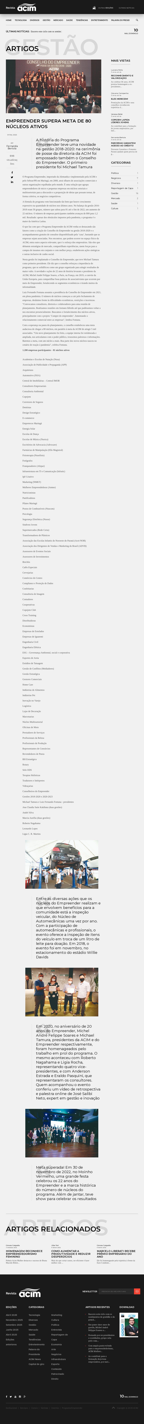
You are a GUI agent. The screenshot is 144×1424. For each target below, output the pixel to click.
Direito (54, 1379)
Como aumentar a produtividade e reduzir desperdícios (70, 1254)
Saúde (69, 20)
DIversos (34, 20)
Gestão (46, 20)
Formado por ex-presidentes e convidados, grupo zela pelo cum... (101, 1338)
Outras (105, 8)
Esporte (55, 1364)
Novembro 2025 (14, 1320)
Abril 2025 (11, 1334)
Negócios (116, 178)
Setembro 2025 (14, 1325)
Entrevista (56, 1329)
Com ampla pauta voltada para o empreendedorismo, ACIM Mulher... (100, 1349)
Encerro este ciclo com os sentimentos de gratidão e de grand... (101, 1317)
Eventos (55, 1408)
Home (9, 20)
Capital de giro (36, 1364)
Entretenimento (99, 20)
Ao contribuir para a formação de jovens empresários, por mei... (99, 1359)
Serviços (24, 1408)
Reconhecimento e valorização (122, 76)
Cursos (34, 1408)
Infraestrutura (58, 1359)
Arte (53, 1349)
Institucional (11, 1408)
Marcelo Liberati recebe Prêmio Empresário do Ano (116, 1254)
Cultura (114, 208)
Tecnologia (21, 20)
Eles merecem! (119, 99)
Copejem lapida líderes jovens (120, 121)
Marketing (56, 1315)
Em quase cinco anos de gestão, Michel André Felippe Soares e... (99, 1328)
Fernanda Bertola (12, 147)
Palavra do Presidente (122, 20)
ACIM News (35, 1359)
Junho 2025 (12, 1329)
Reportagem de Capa (122, 188)
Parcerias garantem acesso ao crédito (123, 144)
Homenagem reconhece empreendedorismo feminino (24, 1254)
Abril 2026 (11, 1315)
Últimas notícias (126, 8)
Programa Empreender (72, 1408)
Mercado (58, 20)
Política (115, 173)
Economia (56, 1344)
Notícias (44, 1408)
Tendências (82, 20)
